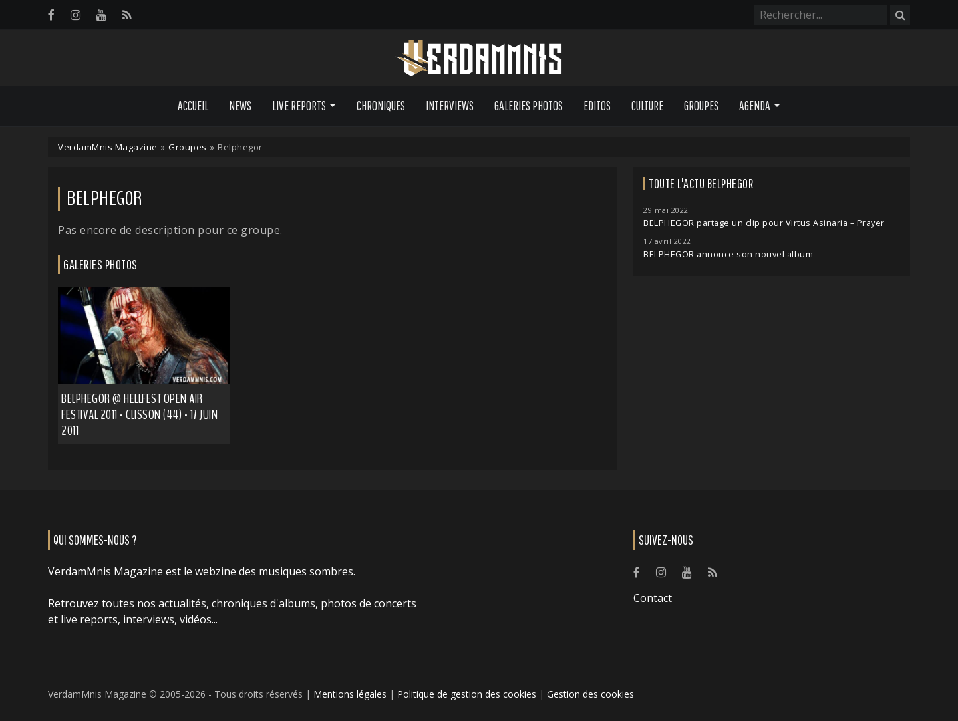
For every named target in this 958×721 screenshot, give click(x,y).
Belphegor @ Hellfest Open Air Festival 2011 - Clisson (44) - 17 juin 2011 (139, 415)
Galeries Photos (528, 105)
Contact (652, 598)
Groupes (701, 105)
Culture (647, 105)
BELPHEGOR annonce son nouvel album (728, 254)
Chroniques (381, 105)
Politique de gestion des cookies (466, 694)
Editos (597, 105)
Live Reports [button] (299, 105)
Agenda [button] (754, 105)
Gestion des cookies (590, 694)
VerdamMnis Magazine (108, 147)
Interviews (450, 105)
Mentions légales (350, 694)
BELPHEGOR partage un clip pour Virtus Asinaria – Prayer (764, 223)
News (240, 105)
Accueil (193, 105)
